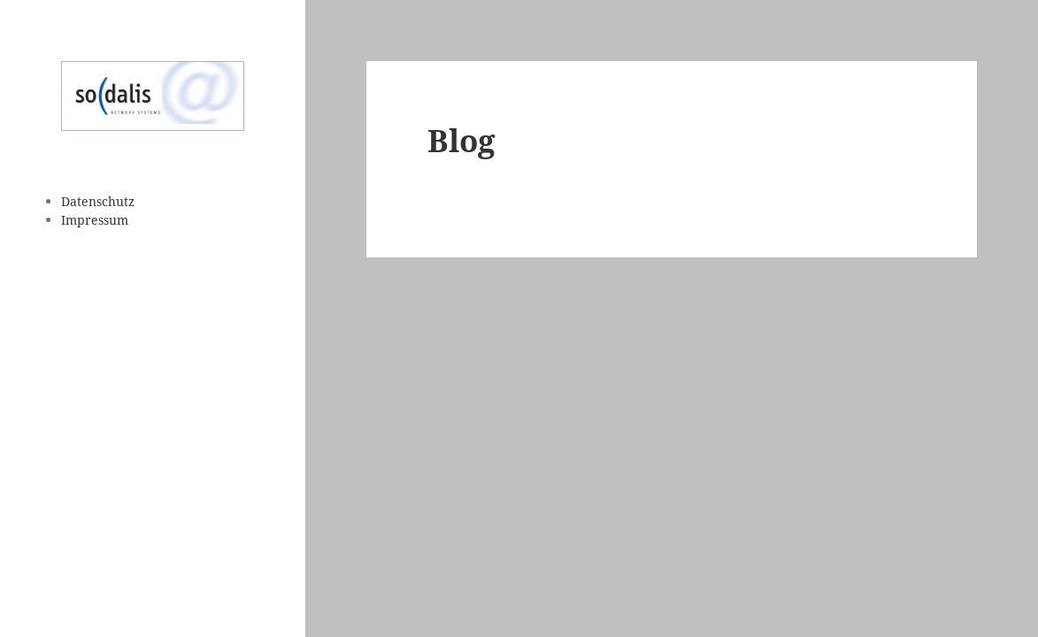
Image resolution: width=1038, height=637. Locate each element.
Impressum (94, 219)
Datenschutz (98, 201)
